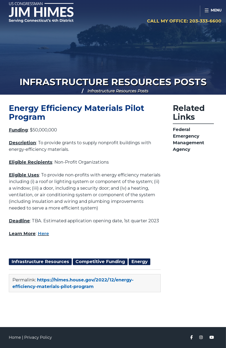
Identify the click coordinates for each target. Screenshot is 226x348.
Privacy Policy (38, 337)
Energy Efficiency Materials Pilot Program (76, 112)
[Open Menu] (213, 11)
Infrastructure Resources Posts (113, 82)
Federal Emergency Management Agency (188, 139)
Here (43, 233)
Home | (16, 337)
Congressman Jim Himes (49, 12)
